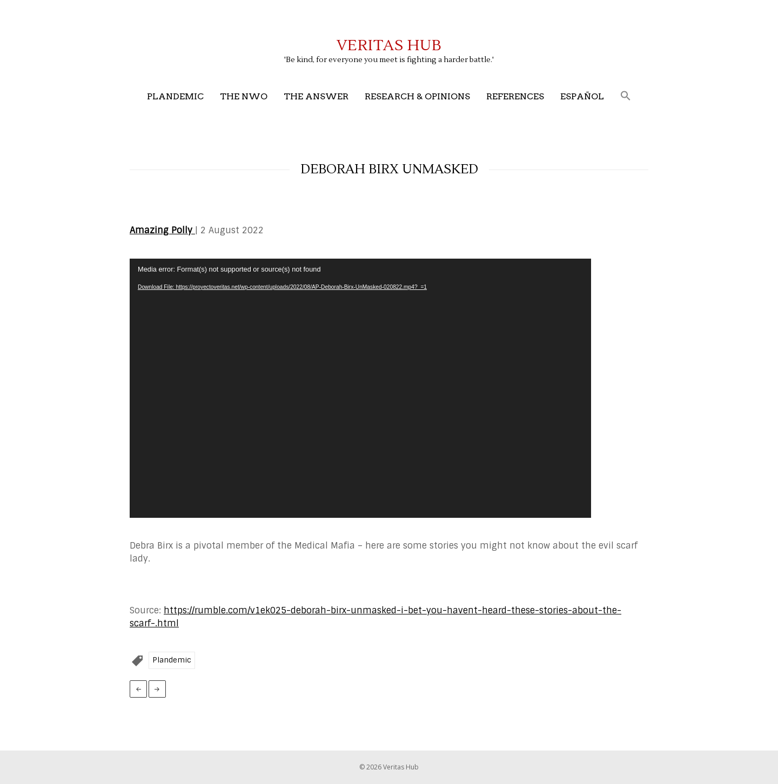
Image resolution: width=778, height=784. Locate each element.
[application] (360, 388)
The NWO (243, 96)
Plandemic (175, 96)
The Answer (316, 96)
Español (582, 96)
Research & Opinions (417, 96)
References (515, 96)
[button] (625, 96)
